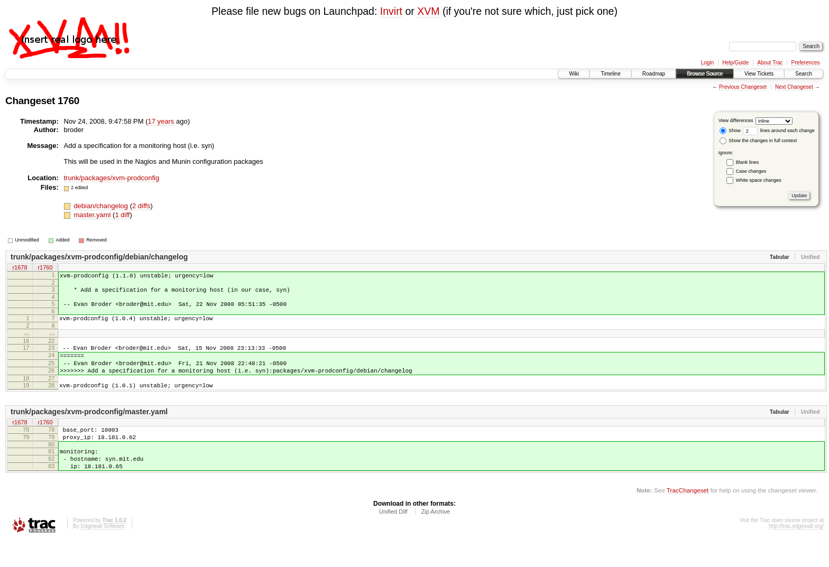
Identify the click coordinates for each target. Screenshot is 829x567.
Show (730, 130)
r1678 (19, 268)
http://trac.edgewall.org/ (796, 553)
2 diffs (141, 206)
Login (707, 63)
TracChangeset (687, 517)
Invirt (391, 11)
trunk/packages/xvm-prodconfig (112, 178)
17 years (161, 121)
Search (803, 74)
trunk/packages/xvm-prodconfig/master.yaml (89, 429)
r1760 (45, 268)
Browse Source (705, 74)
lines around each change (779, 130)
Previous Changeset (743, 87)
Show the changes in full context (758, 140)
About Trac (769, 63)
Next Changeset (794, 87)
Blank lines (747, 162)
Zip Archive (435, 538)
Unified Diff (393, 538)
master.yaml (93, 215)
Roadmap (653, 74)
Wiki (574, 74)
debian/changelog (101, 206)
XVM (428, 11)
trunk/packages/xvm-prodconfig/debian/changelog (99, 257)
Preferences (805, 63)
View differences (736, 120)
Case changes (751, 171)
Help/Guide (735, 63)
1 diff (122, 215)
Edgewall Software (102, 553)
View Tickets (758, 74)
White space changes (758, 180)
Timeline (610, 74)
